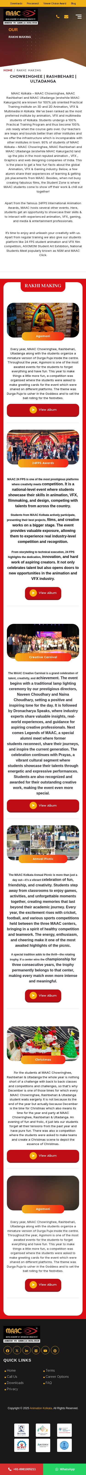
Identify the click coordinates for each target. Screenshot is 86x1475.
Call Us (12, 1376)
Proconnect (33, 3)
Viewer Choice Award (54, 3)
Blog (73, 3)
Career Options (57, 1376)
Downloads (16, 3)
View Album (43, 409)
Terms (50, 1370)
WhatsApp (65, 1469)
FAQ (49, 1383)
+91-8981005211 (22, 1469)
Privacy (12, 1389)
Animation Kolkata (41, 1408)
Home (11, 1370)
